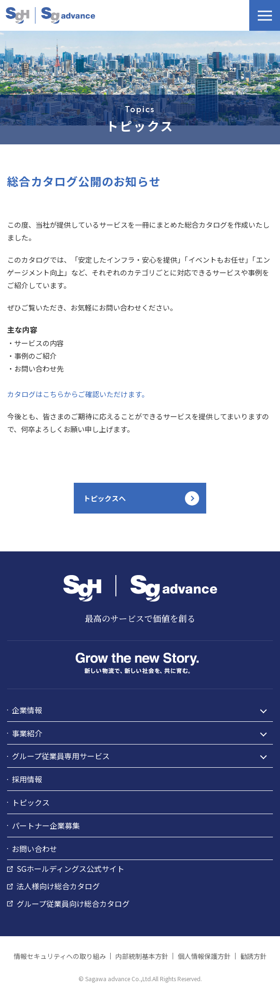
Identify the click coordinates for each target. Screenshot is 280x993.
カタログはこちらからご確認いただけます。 (78, 394)
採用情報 (27, 779)
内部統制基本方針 (141, 956)
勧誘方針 (253, 956)
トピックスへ (104, 498)
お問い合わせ (34, 848)
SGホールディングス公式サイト (70, 868)
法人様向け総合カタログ (58, 886)
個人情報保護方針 (204, 956)
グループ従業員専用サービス (61, 756)
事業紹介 (27, 733)
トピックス (31, 802)
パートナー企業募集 (46, 825)
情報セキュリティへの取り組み (60, 956)
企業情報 (27, 710)
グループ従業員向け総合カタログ (73, 903)
